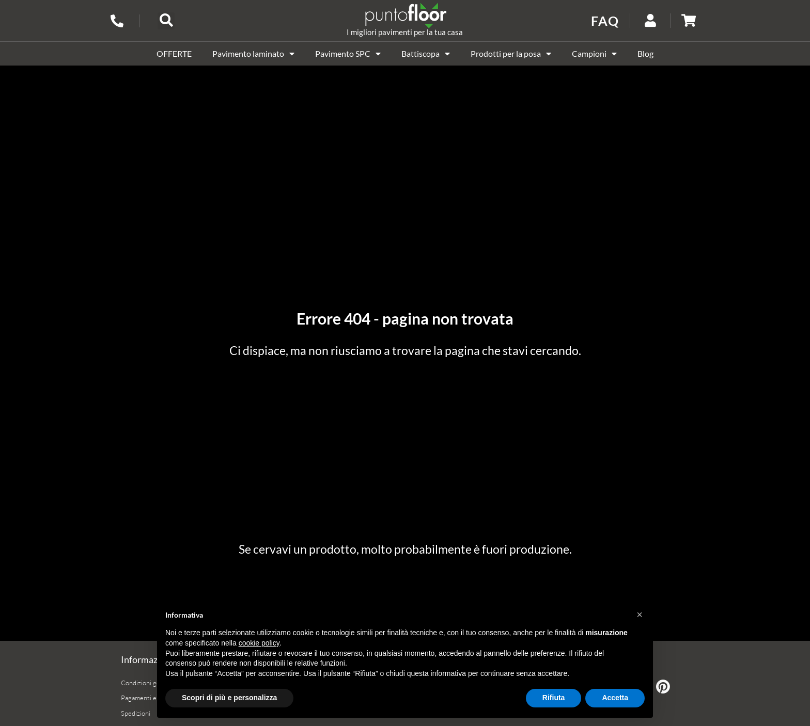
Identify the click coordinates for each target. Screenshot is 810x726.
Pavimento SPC (348, 53)
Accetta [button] (615, 697)
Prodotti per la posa (511, 53)
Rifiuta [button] (553, 697)
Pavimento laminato (253, 53)
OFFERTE (174, 53)
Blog (645, 53)
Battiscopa (425, 53)
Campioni (594, 53)
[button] (166, 20)
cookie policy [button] (259, 643)
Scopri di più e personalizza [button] (229, 697)
